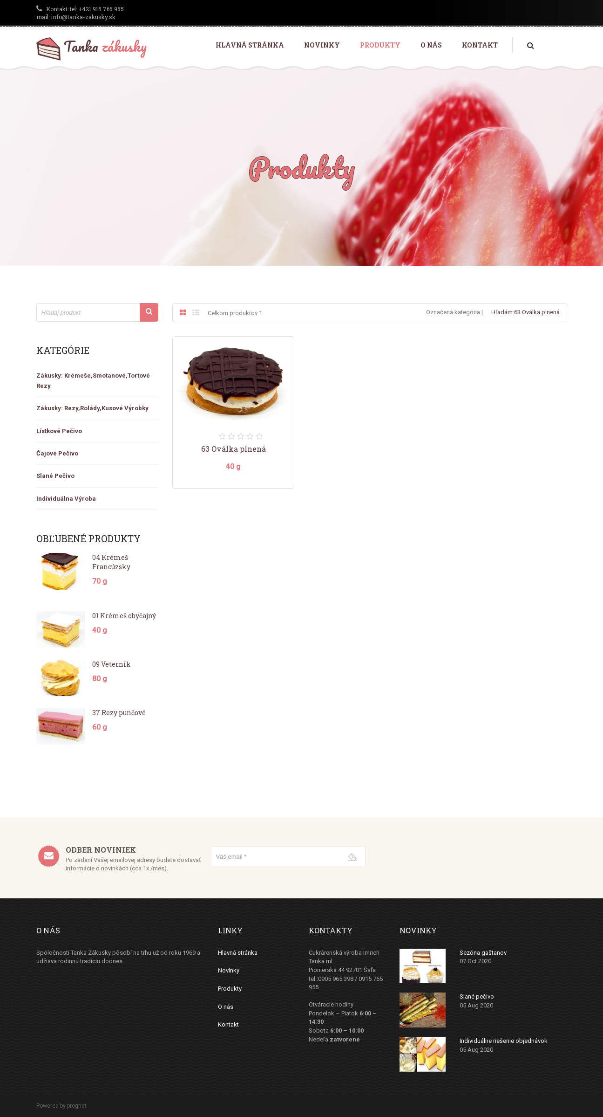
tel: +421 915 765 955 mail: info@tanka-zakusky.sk (80, 13)
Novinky (322, 45)
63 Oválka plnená (233, 449)
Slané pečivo (477, 996)
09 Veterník (111, 664)
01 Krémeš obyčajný (124, 615)
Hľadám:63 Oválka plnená (525, 312)
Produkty (380, 45)
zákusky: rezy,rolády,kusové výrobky (92, 408)
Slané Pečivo (55, 475)
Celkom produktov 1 (235, 313)
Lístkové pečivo (59, 430)
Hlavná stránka (250, 45)
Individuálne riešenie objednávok (504, 1040)
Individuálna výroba (66, 498)
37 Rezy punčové (119, 712)
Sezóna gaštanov (483, 952)
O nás (431, 45)
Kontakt (480, 45)
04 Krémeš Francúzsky (111, 562)
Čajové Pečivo (57, 453)
